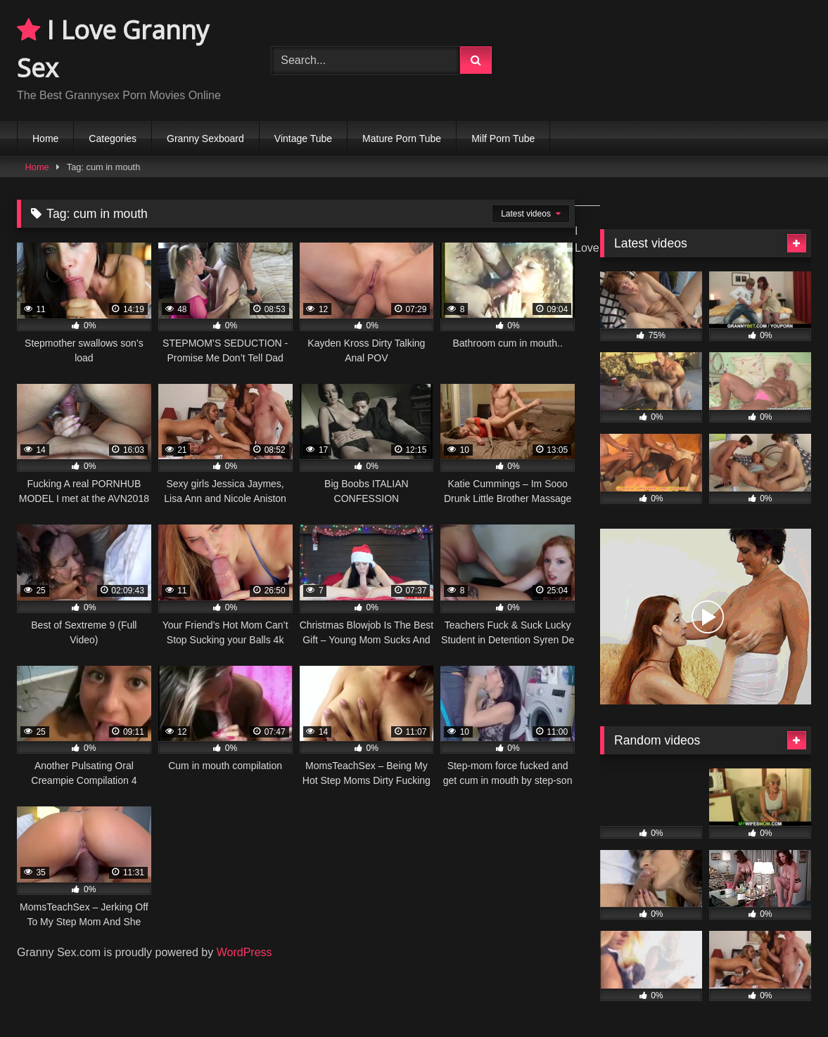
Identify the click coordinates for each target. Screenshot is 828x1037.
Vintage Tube (303, 138)
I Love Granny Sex (113, 49)
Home (45, 138)
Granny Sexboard (205, 138)
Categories (112, 138)
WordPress (244, 952)
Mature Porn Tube (401, 138)
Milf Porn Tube (503, 138)
